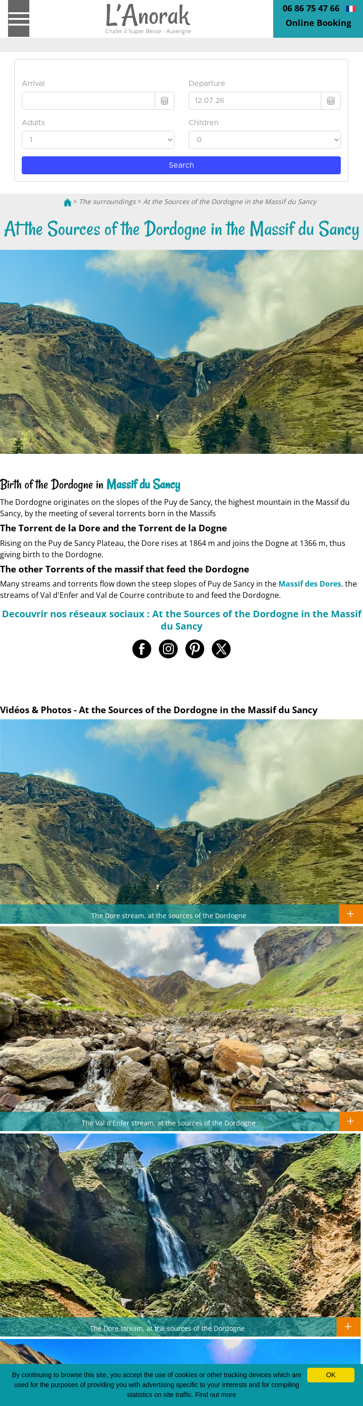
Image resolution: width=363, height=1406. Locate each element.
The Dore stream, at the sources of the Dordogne (168, 915)
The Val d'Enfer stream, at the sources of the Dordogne (169, 1122)
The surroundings (107, 201)
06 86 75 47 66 (311, 8)
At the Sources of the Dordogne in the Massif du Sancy (229, 201)
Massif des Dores (309, 584)
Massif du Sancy (143, 484)
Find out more (215, 1394)
